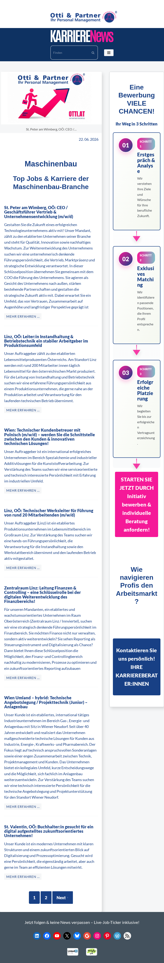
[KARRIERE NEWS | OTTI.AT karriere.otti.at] (82, 36)
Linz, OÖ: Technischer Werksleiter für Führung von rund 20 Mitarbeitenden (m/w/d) (49, 504)
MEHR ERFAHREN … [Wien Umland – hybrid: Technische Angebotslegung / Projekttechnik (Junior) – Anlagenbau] (23, 789)
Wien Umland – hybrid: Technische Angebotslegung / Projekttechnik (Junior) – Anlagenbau (50, 686)
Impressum (125, 958)
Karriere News (15, 958)
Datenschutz (103, 958)
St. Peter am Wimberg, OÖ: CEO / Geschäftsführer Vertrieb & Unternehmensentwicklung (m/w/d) (49, 209)
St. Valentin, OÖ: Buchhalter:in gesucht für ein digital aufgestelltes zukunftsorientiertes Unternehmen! (45, 813)
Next (63, 879)
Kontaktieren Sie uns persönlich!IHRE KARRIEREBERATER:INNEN (137, 667)
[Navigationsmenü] (109, 52)
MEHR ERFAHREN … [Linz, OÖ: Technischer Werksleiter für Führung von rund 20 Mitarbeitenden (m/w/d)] (23, 559)
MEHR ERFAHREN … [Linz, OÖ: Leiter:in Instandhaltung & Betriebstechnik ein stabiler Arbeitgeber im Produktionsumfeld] (23, 406)
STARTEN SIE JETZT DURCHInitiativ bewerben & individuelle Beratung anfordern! (137, 504)
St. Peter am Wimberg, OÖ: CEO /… (51, 129)
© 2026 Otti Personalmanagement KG (60, 958)
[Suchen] (69, 53)
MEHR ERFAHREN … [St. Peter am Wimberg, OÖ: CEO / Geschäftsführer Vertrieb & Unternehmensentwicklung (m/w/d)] (23, 312)
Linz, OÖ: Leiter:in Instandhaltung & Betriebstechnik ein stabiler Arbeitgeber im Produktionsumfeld (43, 337)
